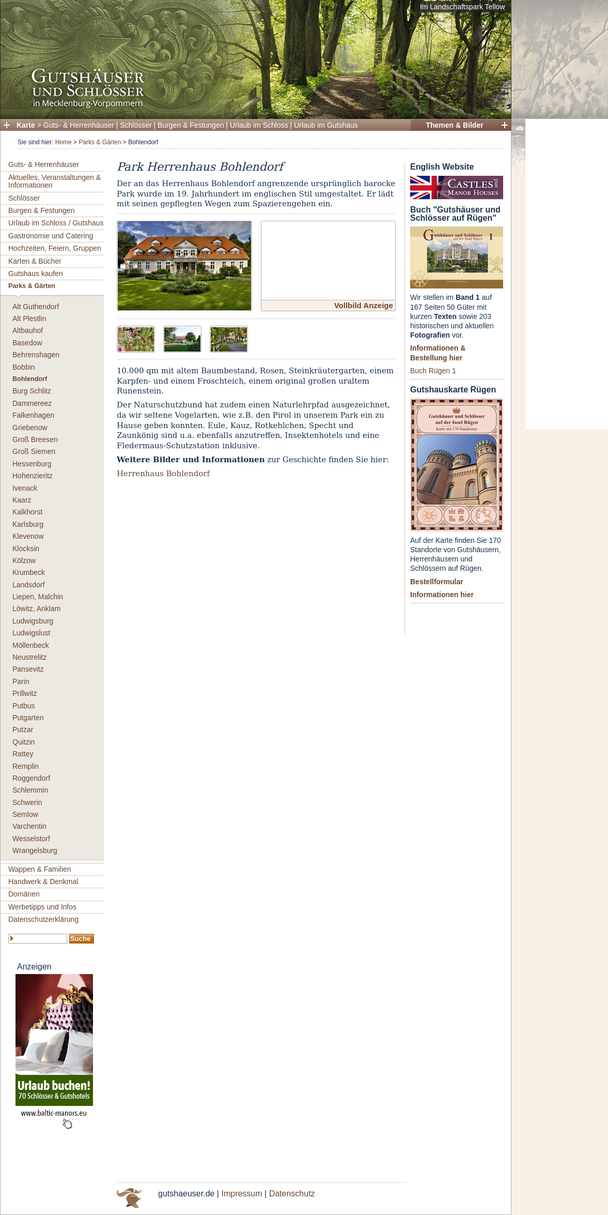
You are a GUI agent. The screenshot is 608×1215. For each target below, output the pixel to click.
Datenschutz (292, 1193)
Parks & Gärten (100, 142)
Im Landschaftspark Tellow (462, 7)
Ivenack (24, 488)
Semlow (25, 814)
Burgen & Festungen (191, 125)
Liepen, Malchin (37, 597)
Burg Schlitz (31, 391)
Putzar (22, 729)
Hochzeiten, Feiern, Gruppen (54, 248)
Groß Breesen (35, 439)
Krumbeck (28, 572)
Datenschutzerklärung (43, 919)
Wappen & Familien (39, 869)
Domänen (24, 894)
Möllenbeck (30, 645)
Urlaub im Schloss (259, 125)
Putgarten (28, 717)
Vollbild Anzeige (363, 305)
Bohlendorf (29, 379)
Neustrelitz (29, 657)
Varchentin (29, 826)
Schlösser (135, 125)
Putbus (23, 706)
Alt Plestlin (29, 318)
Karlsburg (27, 524)
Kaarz (22, 500)
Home (63, 142)
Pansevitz (28, 669)
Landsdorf (28, 585)
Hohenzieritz (32, 476)
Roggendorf (31, 778)
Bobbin (23, 367)
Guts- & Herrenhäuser (78, 125)
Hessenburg (32, 464)
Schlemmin (30, 790)
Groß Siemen (33, 451)
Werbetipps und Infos (42, 907)
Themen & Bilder (454, 125)
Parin (20, 681)
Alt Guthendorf (35, 306)
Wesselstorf (31, 838)
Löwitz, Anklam (36, 608)
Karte (26, 125)
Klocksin (25, 548)
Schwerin (27, 802)
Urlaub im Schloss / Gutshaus (55, 223)
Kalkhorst (27, 512)
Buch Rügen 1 (433, 371)
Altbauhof (27, 330)
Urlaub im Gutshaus (326, 125)
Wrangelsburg (34, 850)
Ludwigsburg (32, 621)
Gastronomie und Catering (50, 236)
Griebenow (30, 427)
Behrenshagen (35, 355)
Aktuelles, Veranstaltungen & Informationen (54, 181)
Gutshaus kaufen (35, 273)
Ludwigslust (31, 633)
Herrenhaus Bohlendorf (163, 473)
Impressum (241, 1193)
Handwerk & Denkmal (43, 881)
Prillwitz (24, 693)
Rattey (22, 754)
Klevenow (28, 536)
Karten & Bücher (34, 261)
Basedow (27, 343)
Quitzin (23, 742)
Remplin (25, 766)
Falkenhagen (33, 415)
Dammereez (32, 403)
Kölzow (24, 560)
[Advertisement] (566, 274)
